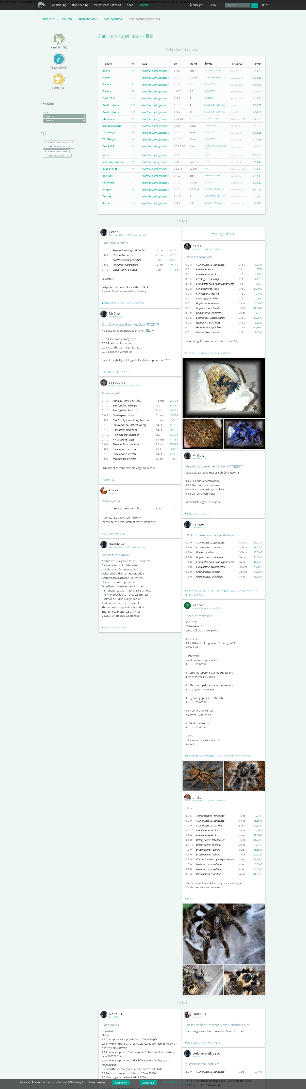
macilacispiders (112, 126)
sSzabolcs (108, 182)
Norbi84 (112, 1013)
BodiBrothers (110, 105)
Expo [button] (214, 5)
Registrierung (80, 5)
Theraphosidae (90, 19)
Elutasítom (149, 1082)
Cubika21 (108, 146)
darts (105, 203)
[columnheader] (113, 64)
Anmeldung (59, 5)
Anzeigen (196, 5)
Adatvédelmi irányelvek (177, 1082)
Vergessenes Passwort (107, 5)
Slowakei (65, 121)
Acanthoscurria (115, 19)
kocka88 (107, 176)
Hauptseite (50, 19)
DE (265, 4)
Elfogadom (121, 1082)
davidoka (113, 544)
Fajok (44, 134)
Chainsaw (108, 119)
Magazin (144, 5)
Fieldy (105, 77)
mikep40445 (110, 169)
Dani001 (196, 1013)
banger (106, 189)
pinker (106, 155)
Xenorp (195, 604)
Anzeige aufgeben (223, 234)
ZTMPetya (108, 132)
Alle (46, 112)
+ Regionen (47, 104)
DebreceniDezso (112, 162)
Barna (106, 71)
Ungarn (65, 116)
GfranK (106, 84)
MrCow (111, 314)
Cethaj (106, 196)
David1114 (109, 98)
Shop (130, 5)
